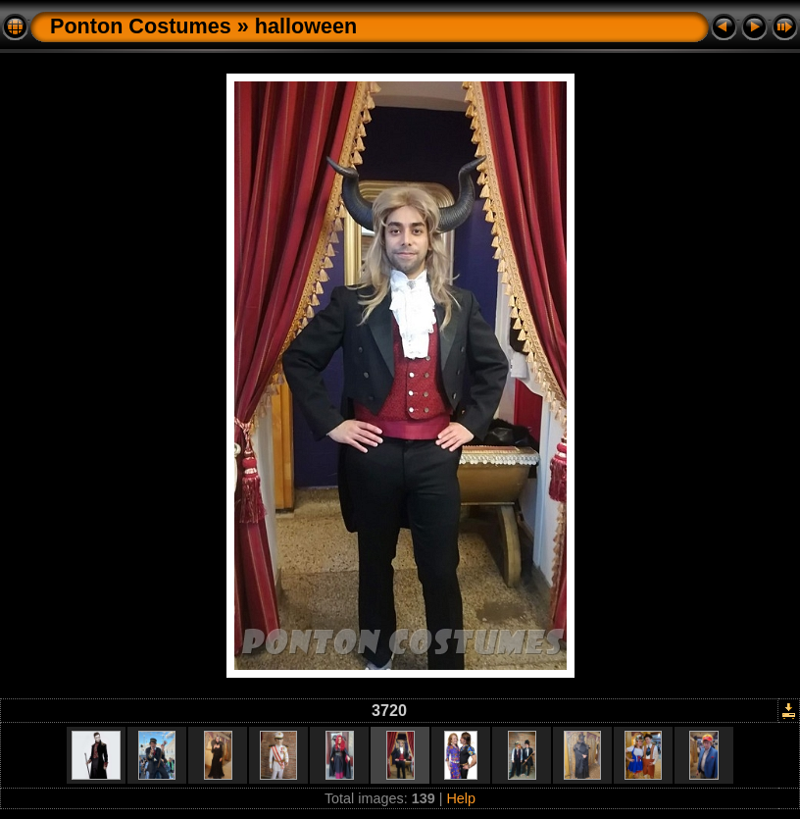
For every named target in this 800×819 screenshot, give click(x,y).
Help (460, 798)
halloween (306, 26)
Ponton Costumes (140, 26)
